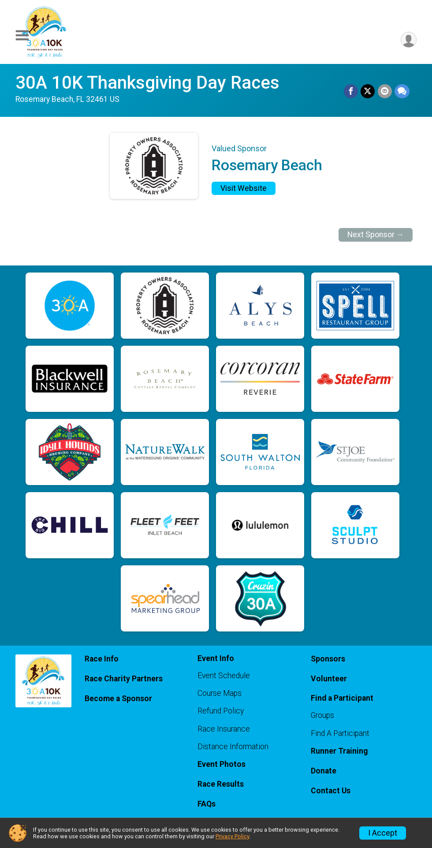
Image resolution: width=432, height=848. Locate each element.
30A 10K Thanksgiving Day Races (147, 82)
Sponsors (328, 658)
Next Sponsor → (375, 234)
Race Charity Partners (124, 678)
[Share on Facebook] (351, 92)
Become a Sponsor (118, 698)
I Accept (382, 833)
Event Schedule (223, 675)
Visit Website (243, 188)
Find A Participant (340, 733)
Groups (322, 715)
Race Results (220, 784)
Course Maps (219, 693)
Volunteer (329, 678)
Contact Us (330, 790)
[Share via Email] (385, 92)
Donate (323, 770)
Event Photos (221, 764)
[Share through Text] (402, 92)
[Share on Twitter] (368, 92)
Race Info (102, 658)
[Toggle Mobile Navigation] (22, 35)
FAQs (206, 803)
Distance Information (232, 746)
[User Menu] (408, 40)
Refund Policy (220, 710)
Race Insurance (223, 729)
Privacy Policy (232, 836)
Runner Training (339, 751)
